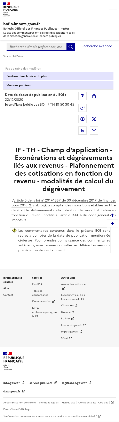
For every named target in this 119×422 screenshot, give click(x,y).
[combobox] (36, 47)
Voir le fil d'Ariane (13, 56)
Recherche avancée (96, 45)
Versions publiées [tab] (19, 85)
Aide (6, 288)
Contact (8, 295)
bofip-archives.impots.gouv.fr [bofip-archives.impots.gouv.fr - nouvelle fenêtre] (44, 312)
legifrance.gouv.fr (75, 383)
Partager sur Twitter (94, 119)
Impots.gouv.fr (69, 331)
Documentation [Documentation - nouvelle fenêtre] (41, 301)
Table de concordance (40, 293)
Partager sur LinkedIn (82, 130)
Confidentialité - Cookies (93, 402)
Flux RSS (37, 284)
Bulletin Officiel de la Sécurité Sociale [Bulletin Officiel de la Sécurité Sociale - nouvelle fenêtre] (73, 297)
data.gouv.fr (12, 391)
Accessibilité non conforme (19, 402)
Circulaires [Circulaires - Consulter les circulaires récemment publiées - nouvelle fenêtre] (67, 305)
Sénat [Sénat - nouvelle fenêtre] (64, 338)
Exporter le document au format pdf (82, 96)
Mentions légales (49, 402)
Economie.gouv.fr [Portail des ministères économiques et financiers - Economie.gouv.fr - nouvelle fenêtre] (71, 325)
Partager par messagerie (94, 130)
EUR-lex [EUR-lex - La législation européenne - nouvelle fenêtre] (65, 318)
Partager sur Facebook (82, 119)
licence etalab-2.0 (86, 416)
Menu (113, 6)
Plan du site (69, 402)
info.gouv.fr (12, 383)
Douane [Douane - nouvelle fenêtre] (66, 312)
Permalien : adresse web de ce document (82, 108)
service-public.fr (41, 383)
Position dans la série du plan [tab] (27, 76)
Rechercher (70, 47)
